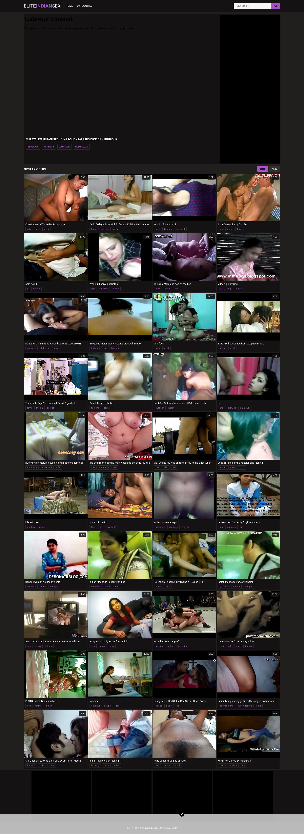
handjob (49, 146)
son (176, 288)
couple (107, 706)
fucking (95, 408)
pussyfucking (244, 706)
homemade (81, 146)
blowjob (33, 146)
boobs (158, 706)
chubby (31, 527)
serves (115, 288)
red (177, 706)
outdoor (159, 408)
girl (93, 288)
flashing (168, 229)
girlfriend (45, 348)
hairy (111, 646)
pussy (230, 229)
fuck (37, 229)
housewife (46, 467)
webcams (104, 467)
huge (169, 706)
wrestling (183, 646)
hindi (241, 467)
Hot (262, 168)
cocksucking (226, 706)
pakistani (103, 288)
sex (221, 229)
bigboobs (116, 348)
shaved (185, 527)
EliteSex (42, 6)
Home (69, 5)
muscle (159, 646)
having (38, 706)
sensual (180, 229)
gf (28, 288)
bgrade (50, 408)
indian (116, 229)
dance (223, 765)
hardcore (32, 467)
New (274, 168)
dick (157, 288)
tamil (29, 408)
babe (94, 229)
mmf (238, 646)
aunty (104, 348)
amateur (64, 146)
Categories (84, 5)
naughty (111, 527)
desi (46, 229)
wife (29, 229)
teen (93, 527)
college (105, 229)
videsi (42, 527)
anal (222, 408)
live (115, 467)
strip (229, 288)
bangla (53, 586)
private (56, 348)
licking (240, 229)
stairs (106, 765)
